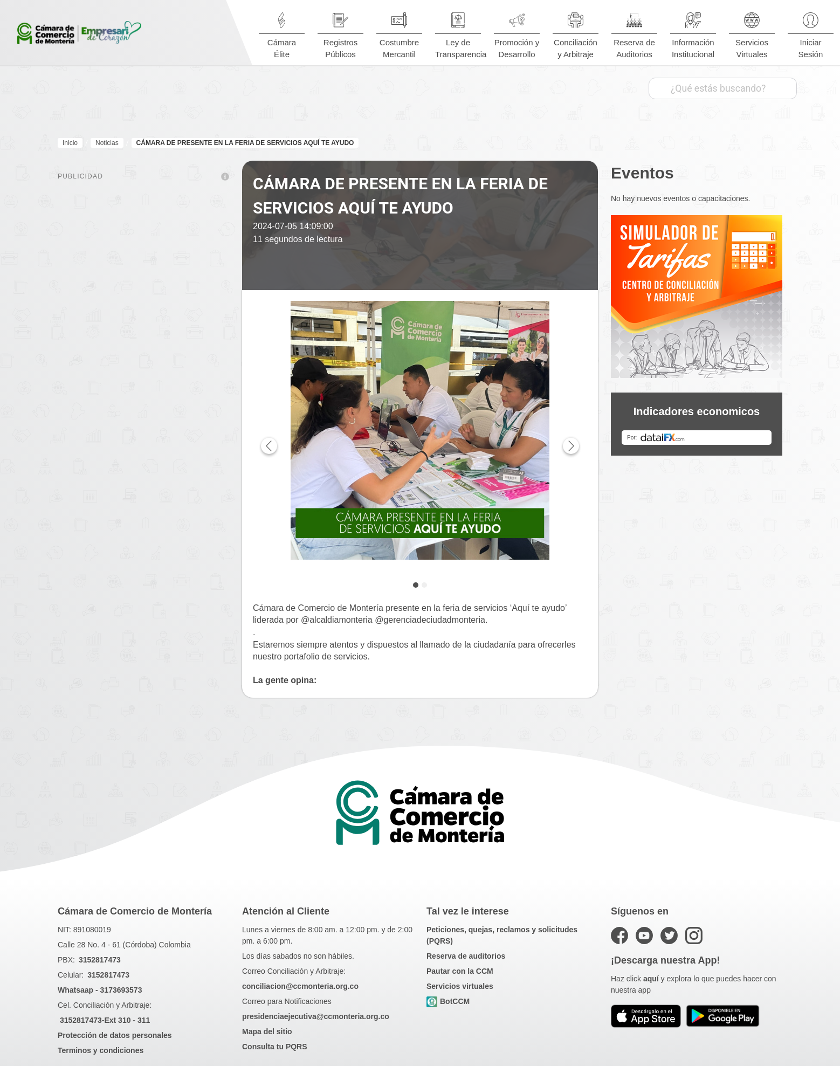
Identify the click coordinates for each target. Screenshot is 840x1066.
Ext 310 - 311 (127, 1020)
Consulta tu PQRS (274, 1046)
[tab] (415, 585)
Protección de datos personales (115, 1035)
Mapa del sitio (267, 1031)
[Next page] (571, 446)
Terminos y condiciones (100, 1050)
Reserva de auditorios (465, 956)
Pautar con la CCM (459, 971)
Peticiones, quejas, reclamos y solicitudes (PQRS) (501, 935)
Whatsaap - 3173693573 (100, 990)
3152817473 (100, 959)
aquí (651, 978)
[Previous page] (269, 446)
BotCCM (448, 1001)
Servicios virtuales (459, 986)
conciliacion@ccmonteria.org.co (300, 986)
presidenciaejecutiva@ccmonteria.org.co (315, 1016)
